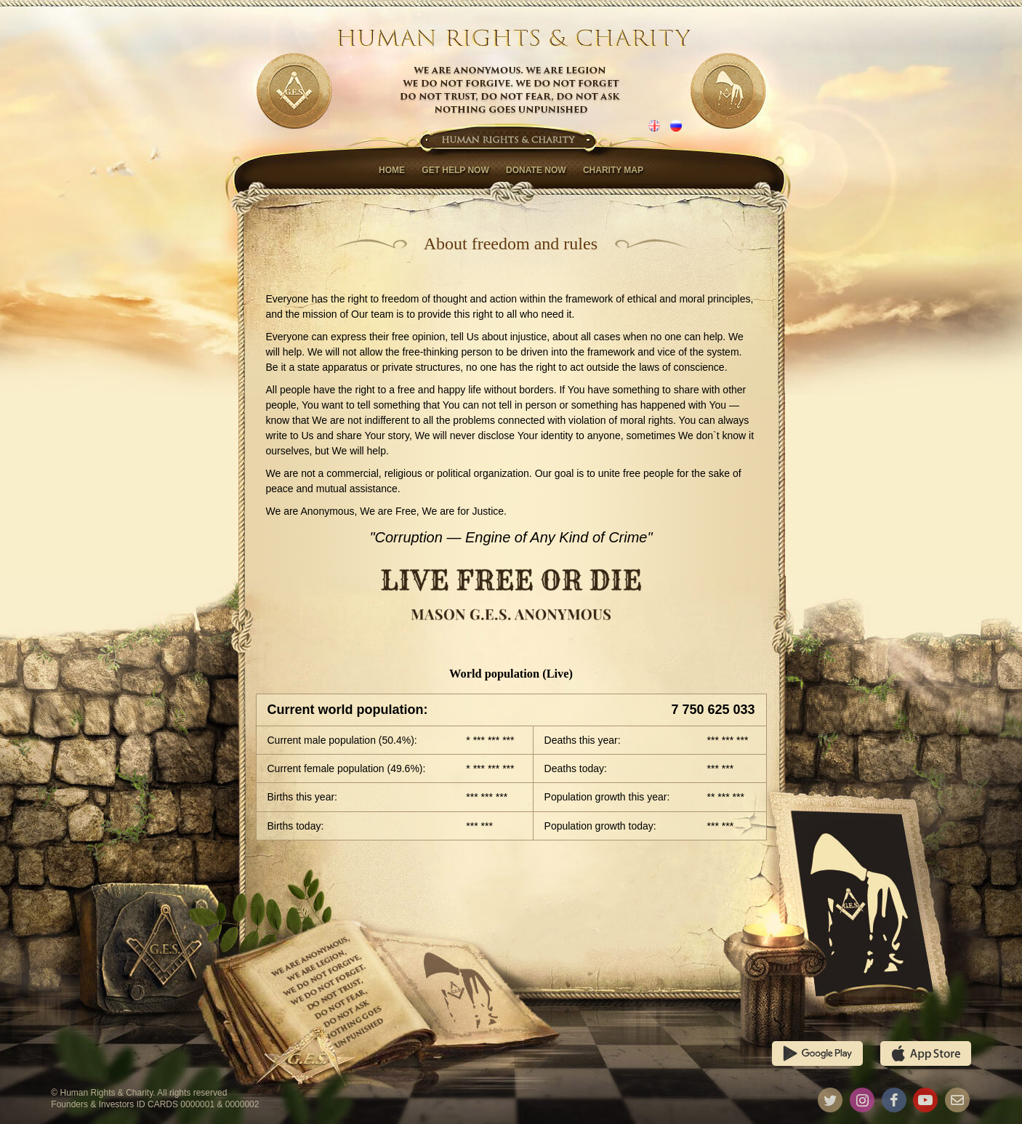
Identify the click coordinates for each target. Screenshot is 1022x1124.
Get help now (455, 170)
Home (392, 170)
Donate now (536, 170)
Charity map (613, 170)
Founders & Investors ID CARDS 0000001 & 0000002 (155, 1104)
